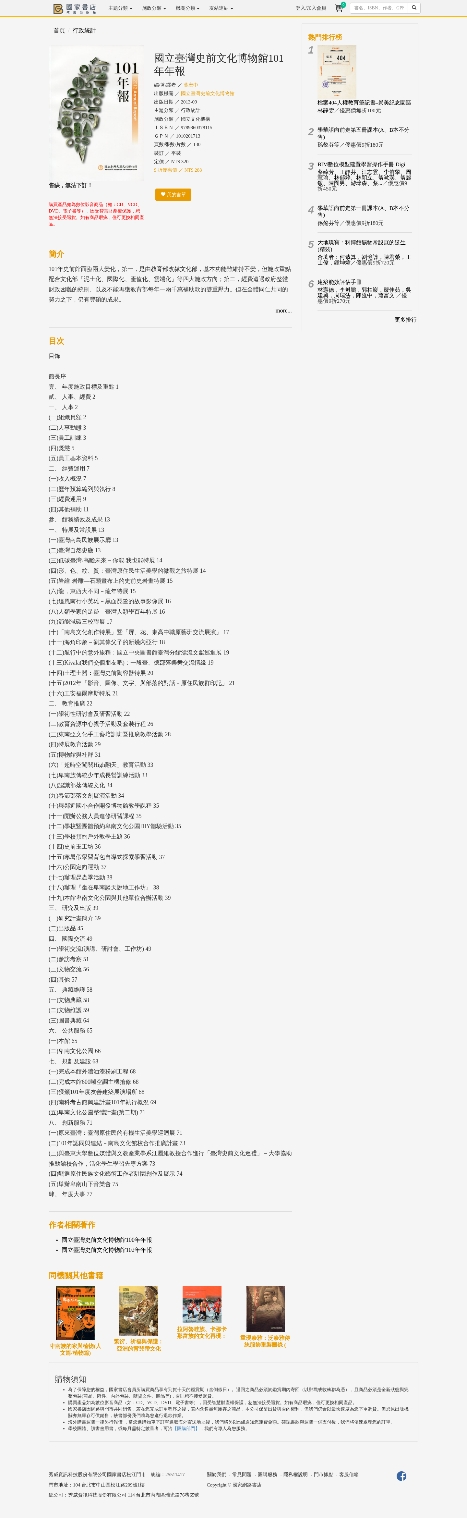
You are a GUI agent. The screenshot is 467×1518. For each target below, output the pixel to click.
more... (284, 310)
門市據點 (323, 1474)
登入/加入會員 (311, 8)
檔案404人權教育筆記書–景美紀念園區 (364, 103)
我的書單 (173, 194)
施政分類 (154, 8)
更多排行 (406, 320)
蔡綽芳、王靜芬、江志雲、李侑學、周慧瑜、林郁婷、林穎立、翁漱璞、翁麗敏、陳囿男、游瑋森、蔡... (364, 177)
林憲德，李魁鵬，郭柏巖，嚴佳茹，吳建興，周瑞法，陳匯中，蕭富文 (364, 293)
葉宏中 (191, 85)
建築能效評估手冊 (339, 282)
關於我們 (216, 1474)
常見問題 (242, 1474)
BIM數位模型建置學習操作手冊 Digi (361, 164)
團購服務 (267, 1474)
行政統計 (84, 30)
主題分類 (120, 8)
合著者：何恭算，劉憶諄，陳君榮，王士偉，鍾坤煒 (364, 260)
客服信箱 (349, 1474)
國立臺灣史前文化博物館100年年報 (107, 1240)
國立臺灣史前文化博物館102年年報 (107, 1250)
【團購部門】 (186, 1428)
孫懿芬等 (328, 145)
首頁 (59, 30)
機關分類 (188, 8)
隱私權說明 (295, 1474)
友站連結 (221, 8)
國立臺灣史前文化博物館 (207, 93)
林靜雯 (325, 110)
